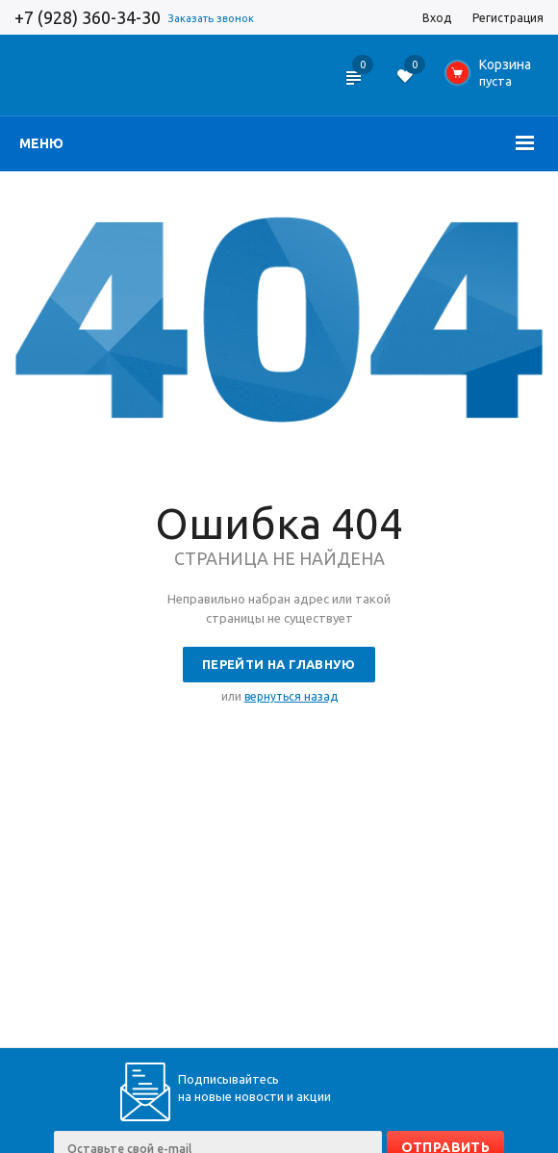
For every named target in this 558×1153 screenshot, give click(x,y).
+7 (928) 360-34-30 (87, 17)
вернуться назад (291, 696)
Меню (41, 143)
